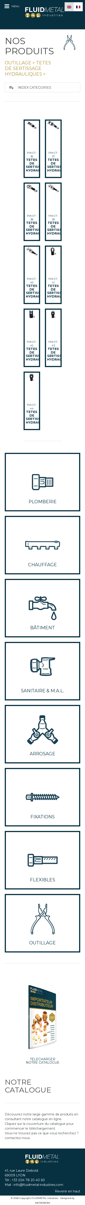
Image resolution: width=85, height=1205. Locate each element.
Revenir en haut (67, 1191)
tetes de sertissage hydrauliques (28, 68)
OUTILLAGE (18, 62)
